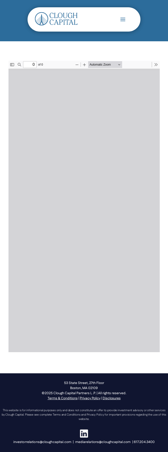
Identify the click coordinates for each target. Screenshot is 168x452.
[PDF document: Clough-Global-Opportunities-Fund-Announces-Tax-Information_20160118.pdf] (84, 206)
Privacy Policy (90, 398)
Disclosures (112, 398)
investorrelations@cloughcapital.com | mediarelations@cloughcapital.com (72, 442)
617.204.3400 (144, 442)
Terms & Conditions (63, 398)
